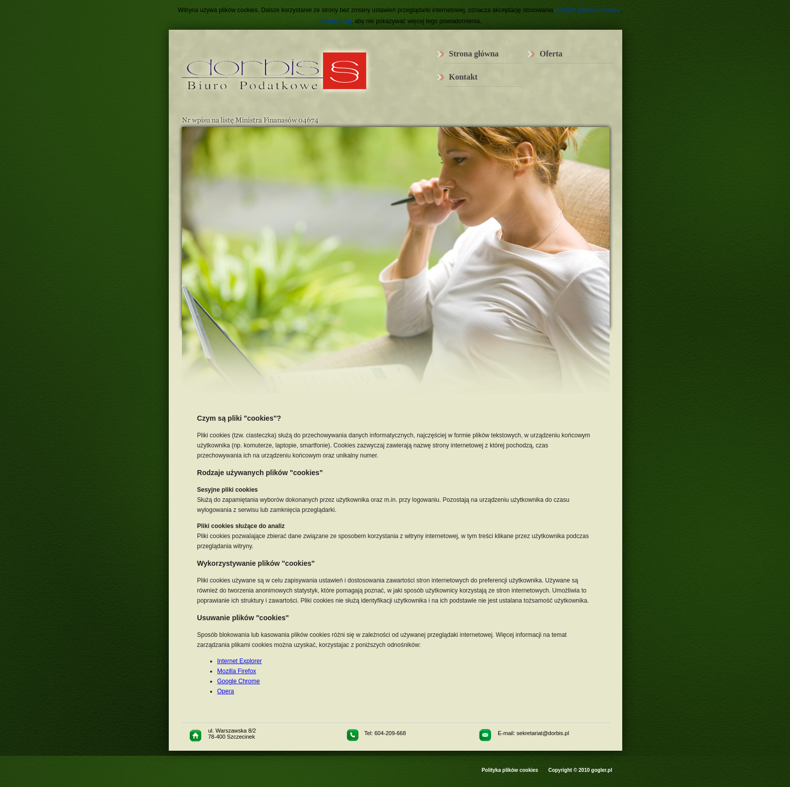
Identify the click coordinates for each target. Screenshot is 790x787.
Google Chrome (238, 681)
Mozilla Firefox (236, 671)
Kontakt (463, 77)
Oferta (551, 53)
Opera (225, 691)
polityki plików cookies (588, 10)
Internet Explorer (239, 661)
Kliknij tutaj (335, 21)
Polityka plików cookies (510, 770)
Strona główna (474, 53)
